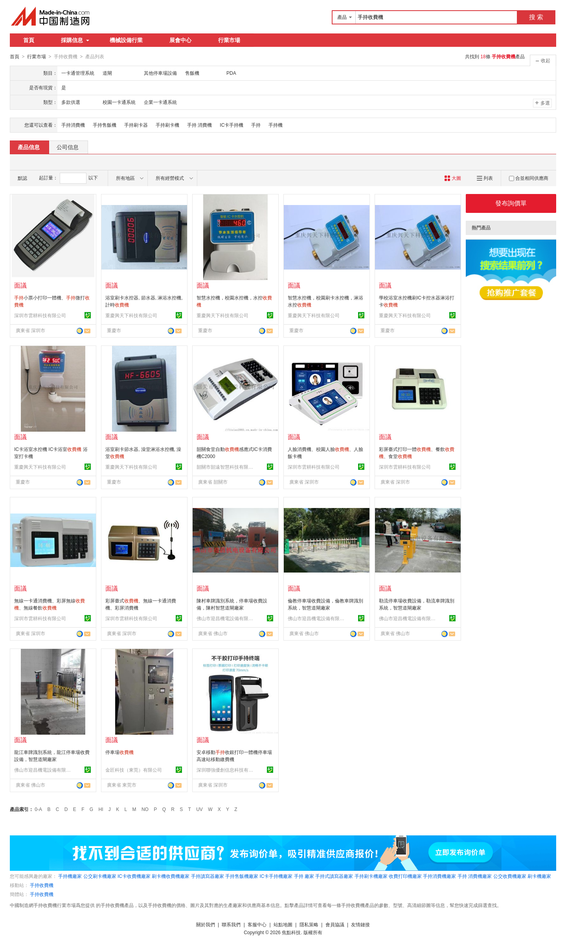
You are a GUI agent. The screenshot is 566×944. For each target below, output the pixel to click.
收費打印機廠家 (405, 876)
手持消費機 (73, 124)
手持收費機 (41, 885)
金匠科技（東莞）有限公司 (133, 769)
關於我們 (205, 924)
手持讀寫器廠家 (207, 876)
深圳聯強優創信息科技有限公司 (226, 769)
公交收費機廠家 (509, 876)
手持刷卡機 (167, 124)
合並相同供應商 (528, 178)
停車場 (119, 752)
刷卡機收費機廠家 (170, 876)
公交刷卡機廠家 (99, 876)
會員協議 (334, 924)
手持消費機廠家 (439, 876)
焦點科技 (291, 932)
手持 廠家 (304, 876)
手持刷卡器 (136, 124)
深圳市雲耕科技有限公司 (40, 315)
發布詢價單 (511, 203)
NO (145, 809)
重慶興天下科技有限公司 (131, 315)
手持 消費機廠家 (475, 876)
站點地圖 (283, 924)
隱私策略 (309, 924)
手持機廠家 (70, 876)
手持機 (275, 124)
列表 (485, 178)
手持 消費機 (199, 124)
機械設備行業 (126, 40)
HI (101, 809)
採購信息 (75, 40)
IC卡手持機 (231, 124)
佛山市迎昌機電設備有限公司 (226, 618)
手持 (256, 124)
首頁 (28, 40)
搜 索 (536, 17)
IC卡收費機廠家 (134, 876)
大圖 (453, 178)
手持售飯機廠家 (241, 876)
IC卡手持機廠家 (275, 876)
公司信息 (68, 147)
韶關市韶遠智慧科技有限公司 (226, 466)
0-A (38, 809)
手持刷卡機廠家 (371, 876)
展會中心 (180, 40)
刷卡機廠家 (539, 876)
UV (199, 809)
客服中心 (257, 924)
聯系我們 (231, 924)
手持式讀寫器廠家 (334, 876)
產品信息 (29, 147)
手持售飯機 (104, 124)
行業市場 (229, 40)
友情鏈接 (360, 924)
